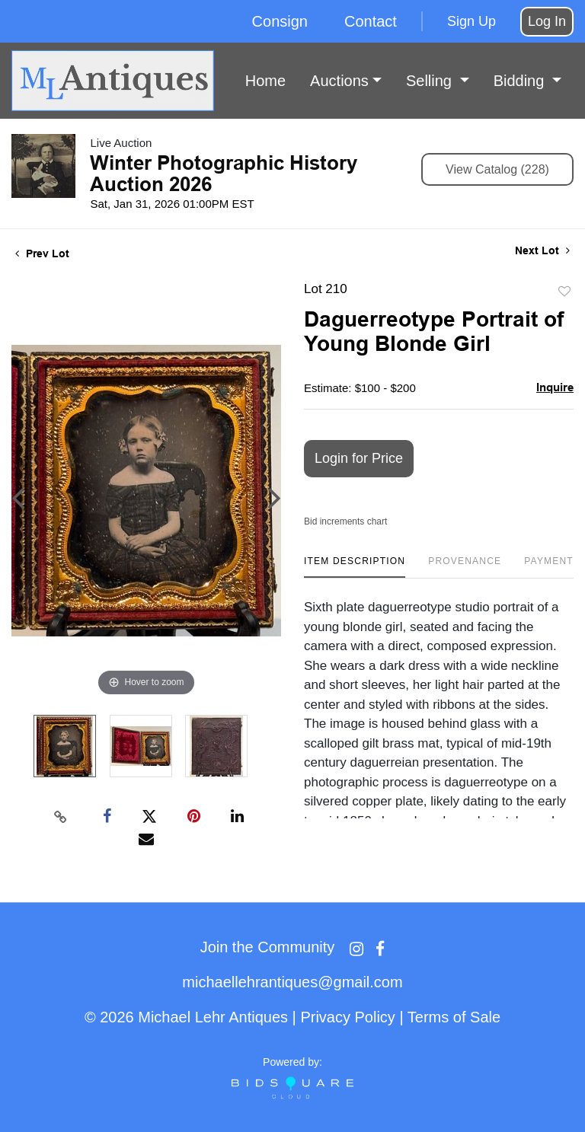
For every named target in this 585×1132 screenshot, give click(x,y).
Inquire (555, 387)
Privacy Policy (347, 1017)
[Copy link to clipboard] (61, 817)
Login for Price (359, 458)
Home (265, 80)
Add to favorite (564, 292)
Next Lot (542, 250)
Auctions (339, 80)
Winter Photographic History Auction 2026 (223, 173)
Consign (280, 21)
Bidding (521, 80)
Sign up (471, 21)
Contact (370, 21)
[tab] (354, 567)
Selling (431, 80)
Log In (547, 21)
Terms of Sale (454, 1017)
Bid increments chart (345, 521)
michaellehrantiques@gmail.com (292, 982)
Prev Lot (42, 253)
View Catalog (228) (497, 169)
